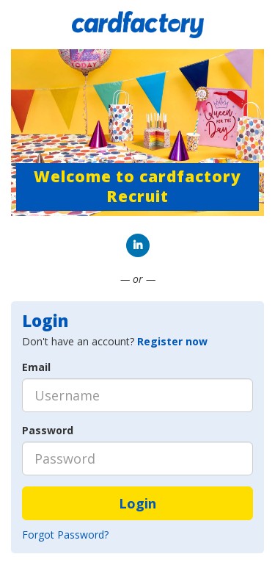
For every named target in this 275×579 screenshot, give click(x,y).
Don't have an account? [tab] (115, 341)
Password (47, 430)
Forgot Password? (65, 535)
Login (137, 503)
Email (36, 367)
